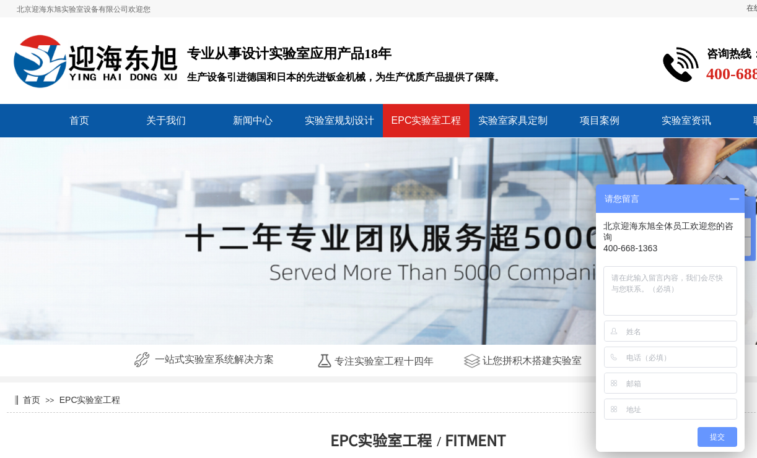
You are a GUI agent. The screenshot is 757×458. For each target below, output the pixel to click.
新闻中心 (253, 120)
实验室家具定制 (513, 120)
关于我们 (166, 120)
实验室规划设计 (339, 120)
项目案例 (599, 120)
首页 (79, 120)
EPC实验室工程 (427, 120)
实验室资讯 (686, 120)
